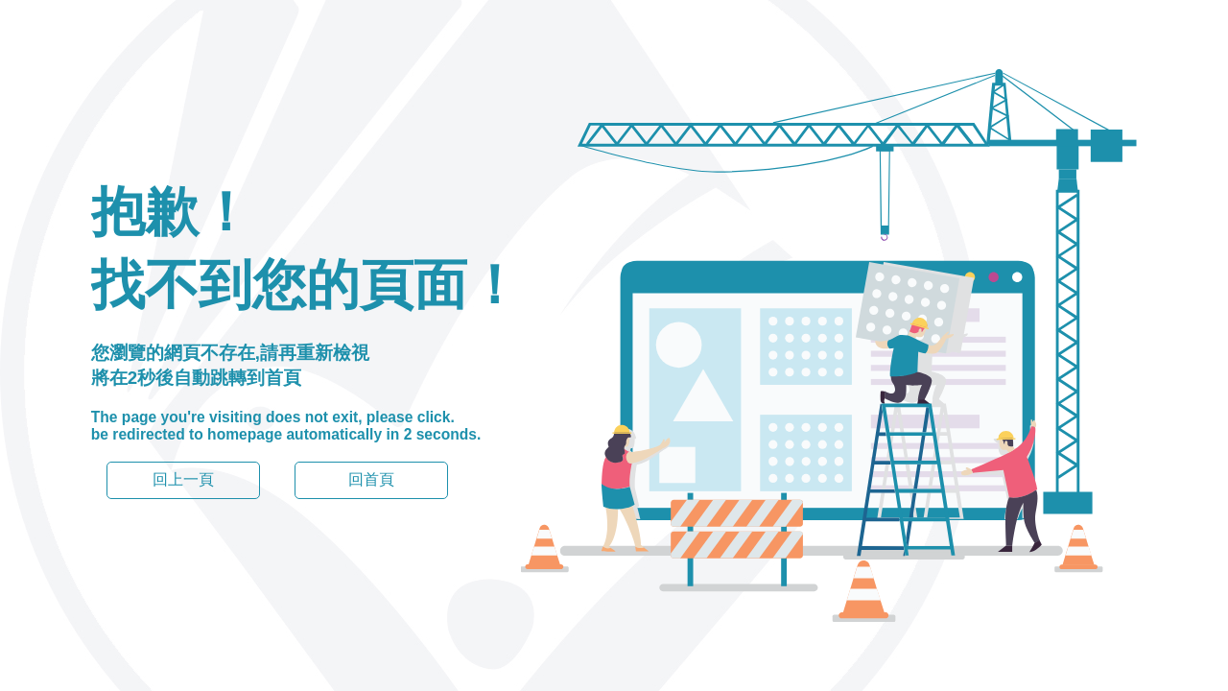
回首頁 (371, 479)
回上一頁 (183, 479)
